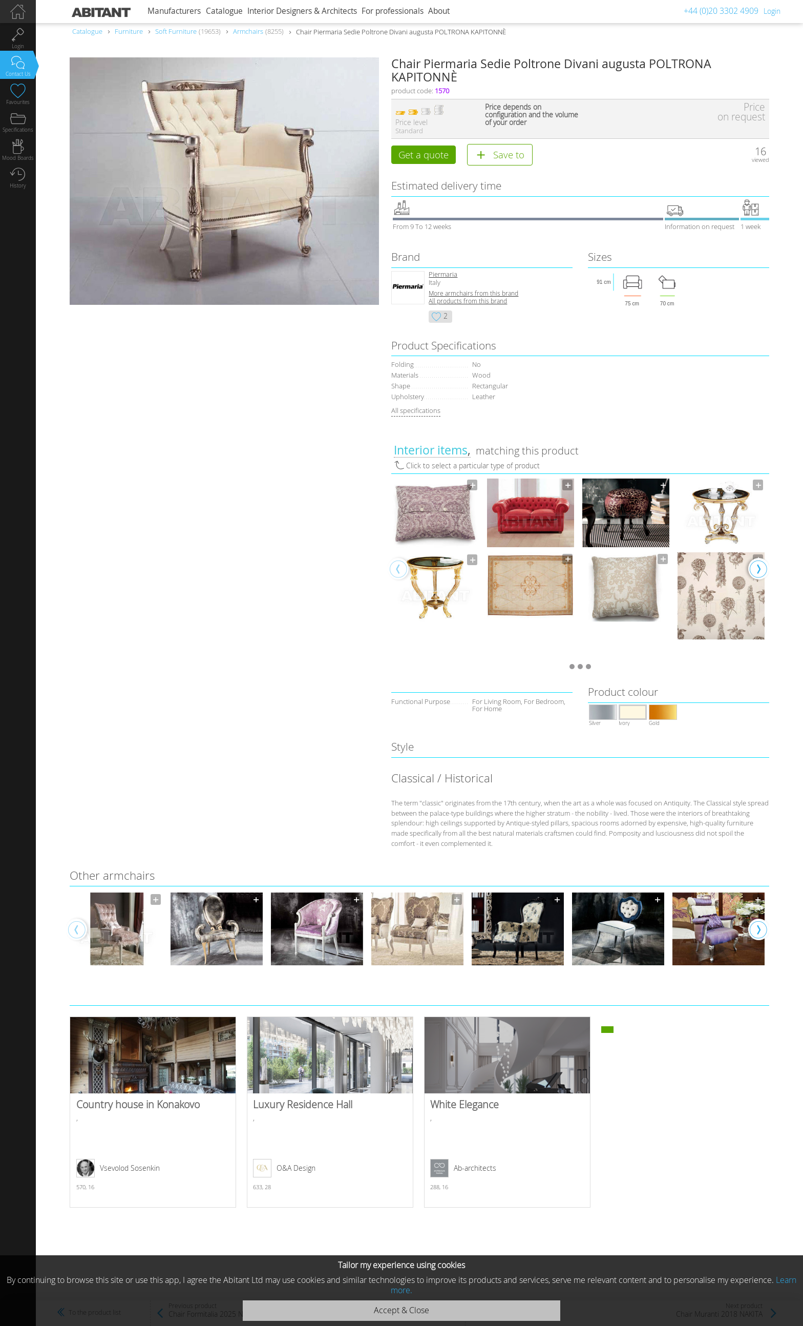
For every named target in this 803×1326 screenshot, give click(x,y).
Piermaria (443, 275)
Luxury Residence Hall (330, 1114)
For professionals (393, 11)
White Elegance (507, 1114)
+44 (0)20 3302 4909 (721, 10)
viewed (760, 159)
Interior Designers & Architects (302, 11)
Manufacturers (174, 11)
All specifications (415, 411)
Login (772, 11)
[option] (435, 551)
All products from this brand (468, 302)
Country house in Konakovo (153, 1114)
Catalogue (224, 11)
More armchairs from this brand (473, 294)
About (439, 11)
